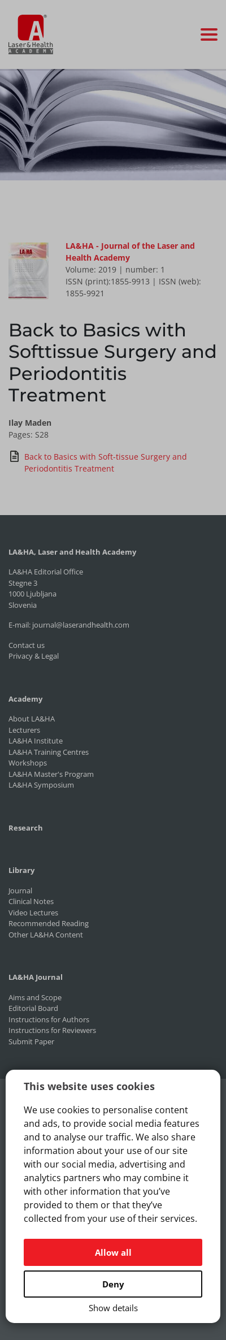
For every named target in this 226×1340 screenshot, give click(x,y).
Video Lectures (33, 912)
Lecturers (24, 730)
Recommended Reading (48, 923)
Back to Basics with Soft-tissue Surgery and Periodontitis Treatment (97, 462)
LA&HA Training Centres (48, 752)
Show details (113, 1307)
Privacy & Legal (33, 656)
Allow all (113, 1252)
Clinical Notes (31, 901)
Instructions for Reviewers (52, 1030)
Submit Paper (31, 1041)
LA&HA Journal (35, 977)
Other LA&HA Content (45, 935)
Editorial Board (33, 1008)
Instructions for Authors (48, 1019)
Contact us (26, 645)
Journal (20, 890)
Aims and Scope (35, 997)
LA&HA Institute (35, 741)
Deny (113, 1284)
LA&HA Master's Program (51, 774)
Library (21, 870)
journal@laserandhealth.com (80, 625)
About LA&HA (31, 719)
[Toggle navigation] (209, 34)
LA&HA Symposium (41, 785)
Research (25, 828)
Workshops (27, 763)
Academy (25, 699)
